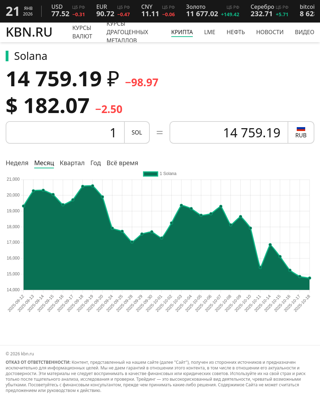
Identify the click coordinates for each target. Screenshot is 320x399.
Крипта (182, 32)
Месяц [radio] (44, 162)
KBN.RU (29, 32)
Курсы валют (82, 32)
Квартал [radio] (72, 162)
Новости (270, 32)
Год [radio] (95, 162)
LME (209, 32)
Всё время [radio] (122, 162)
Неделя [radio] (17, 162)
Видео (304, 32)
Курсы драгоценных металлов (127, 32)
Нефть (236, 32)
